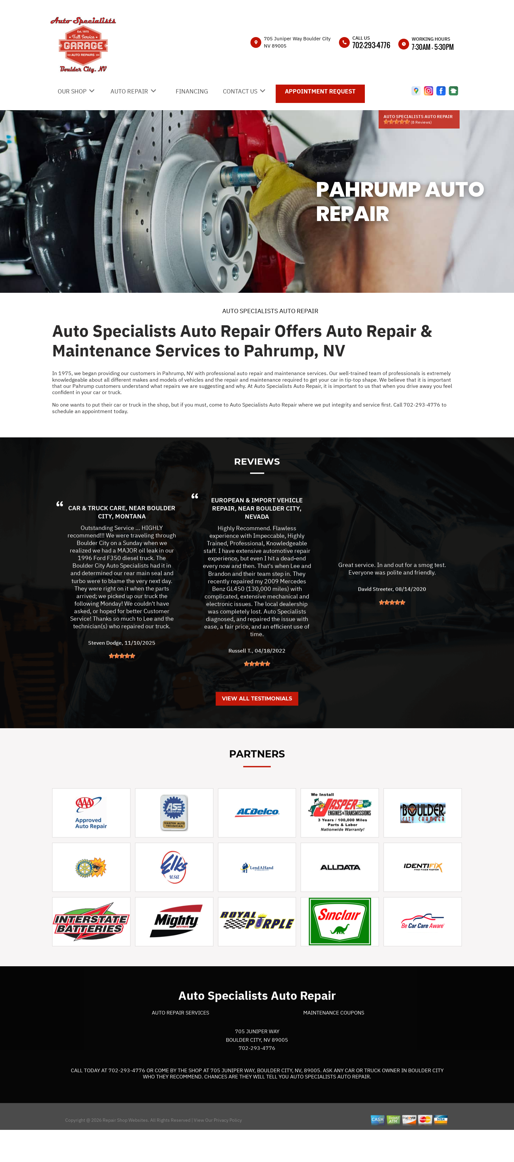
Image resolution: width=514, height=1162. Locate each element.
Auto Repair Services (180, 1043)
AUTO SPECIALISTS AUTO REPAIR (270, 311)
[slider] (397, 121)
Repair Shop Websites (125, 1151)
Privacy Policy (228, 1151)
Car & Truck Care (97, 539)
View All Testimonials (257, 730)
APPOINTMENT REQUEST (320, 91)
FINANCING (192, 91)
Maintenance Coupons (333, 1043)
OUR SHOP (72, 91)
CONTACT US (240, 91)
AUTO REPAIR (129, 91)
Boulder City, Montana (137, 543)
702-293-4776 (371, 45)
